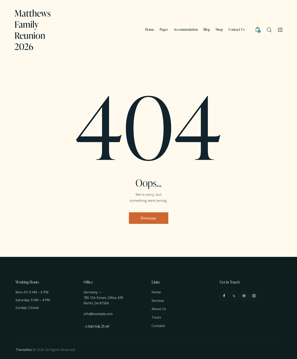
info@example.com (98, 314)
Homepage (149, 218)
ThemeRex (23, 349)
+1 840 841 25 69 (96, 326)
